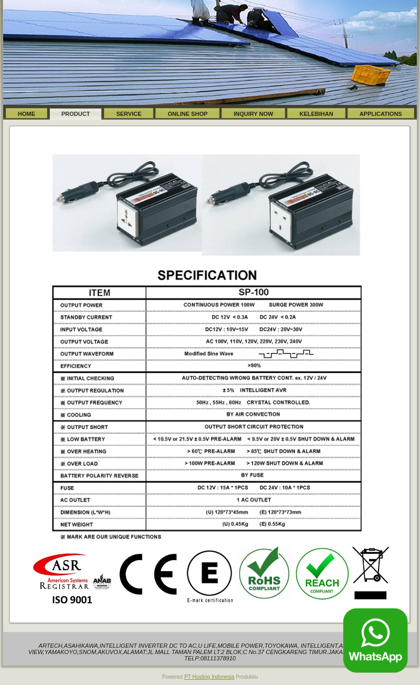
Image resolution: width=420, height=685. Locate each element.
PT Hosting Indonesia (209, 677)
